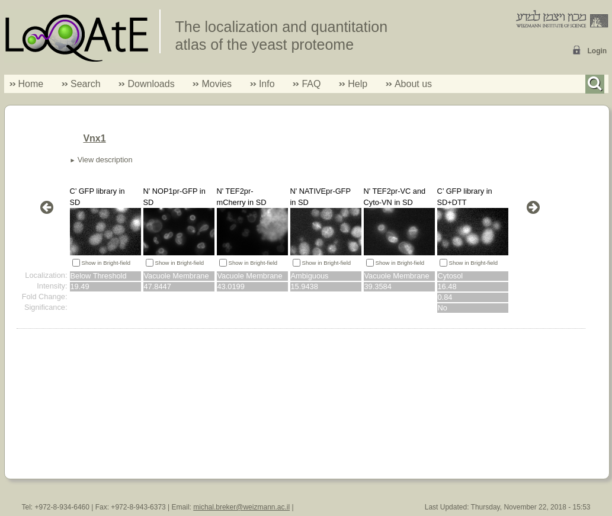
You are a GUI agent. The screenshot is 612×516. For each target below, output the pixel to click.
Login (597, 51)
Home (31, 84)
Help (357, 84)
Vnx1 (94, 138)
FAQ (311, 84)
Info (262, 84)
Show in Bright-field (106, 262)
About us (413, 84)
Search (81, 84)
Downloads (150, 84)
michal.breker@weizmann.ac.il (241, 507)
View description (105, 159)
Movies (216, 84)
